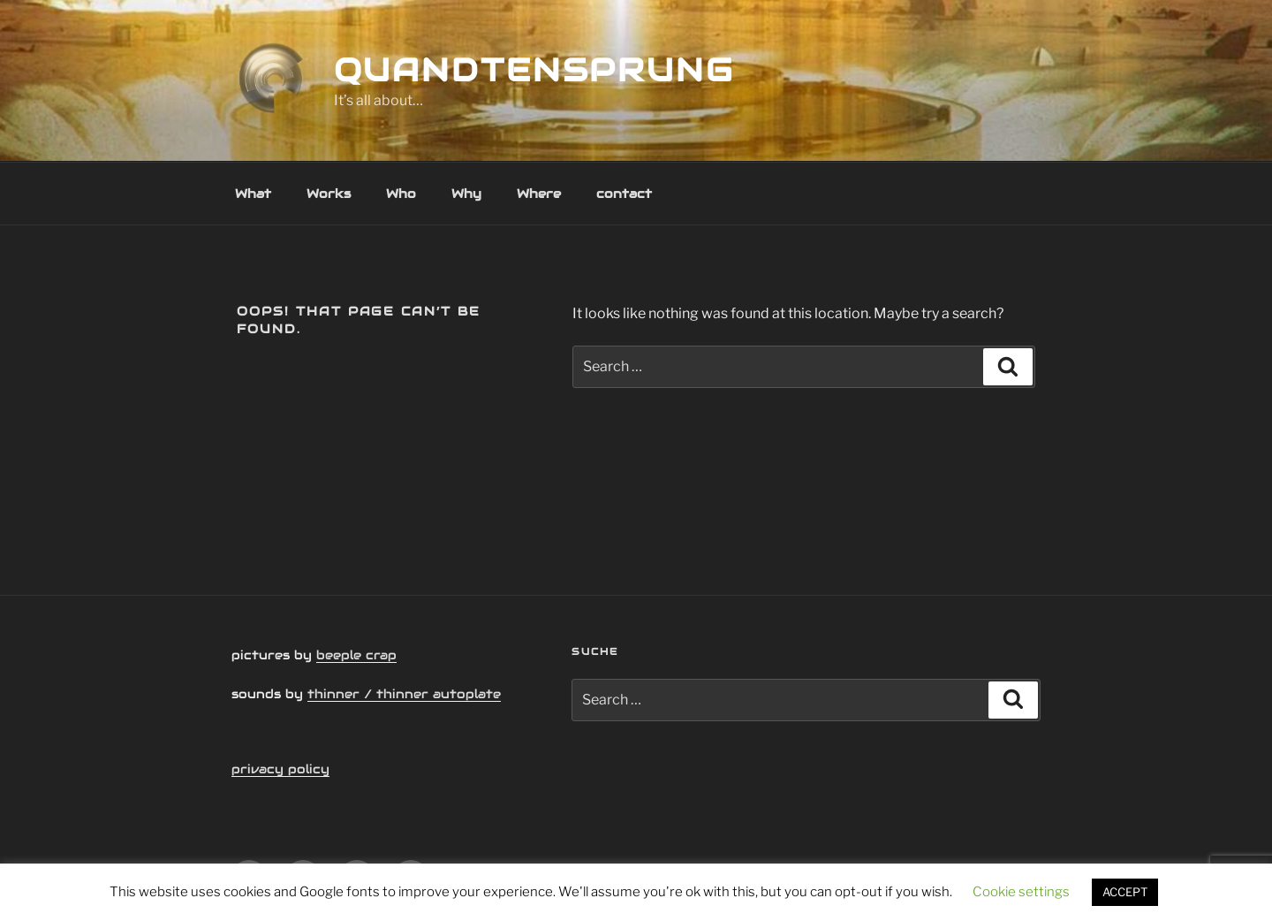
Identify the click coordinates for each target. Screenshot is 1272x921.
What (253, 194)
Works (329, 194)
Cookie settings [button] (1021, 892)
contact (624, 194)
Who (401, 194)
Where (539, 194)
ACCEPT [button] (1124, 892)
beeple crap (356, 655)
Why (466, 194)
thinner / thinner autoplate (404, 694)
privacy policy (280, 769)
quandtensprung (534, 69)
